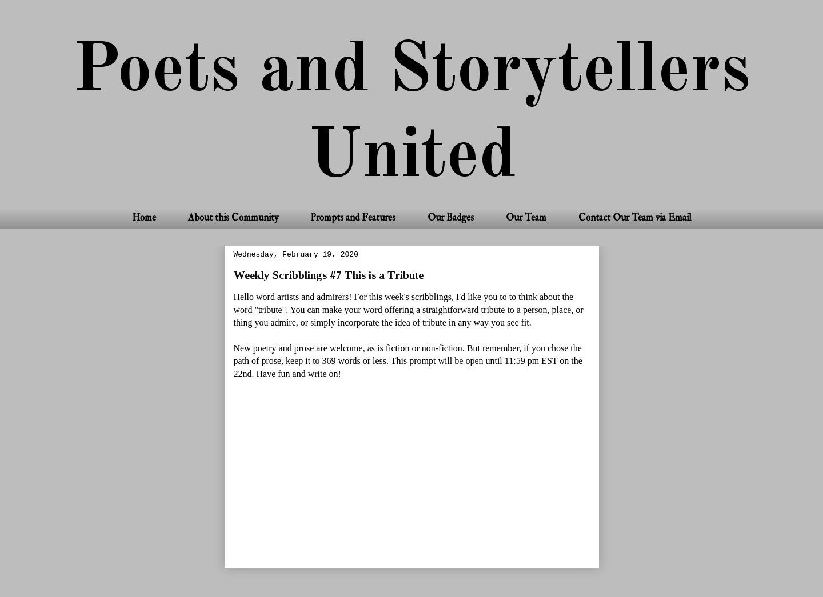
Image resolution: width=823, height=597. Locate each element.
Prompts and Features (352, 217)
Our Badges (451, 217)
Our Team (526, 217)
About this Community (233, 217)
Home (144, 217)
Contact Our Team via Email (635, 217)
